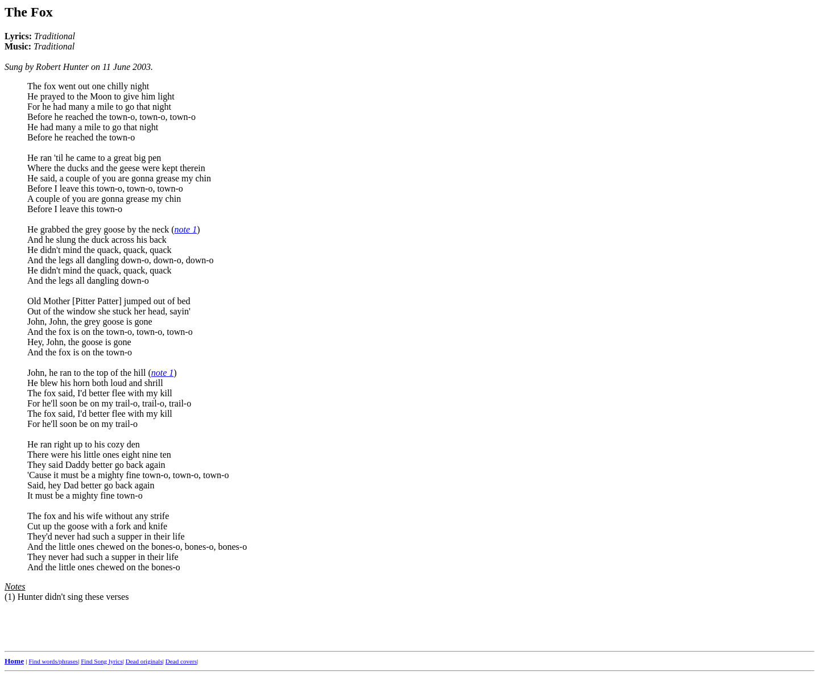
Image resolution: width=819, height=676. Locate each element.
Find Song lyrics (101, 661)
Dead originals (144, 661)
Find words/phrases (53, 661)
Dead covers (181, 661)
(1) (10, 597)
